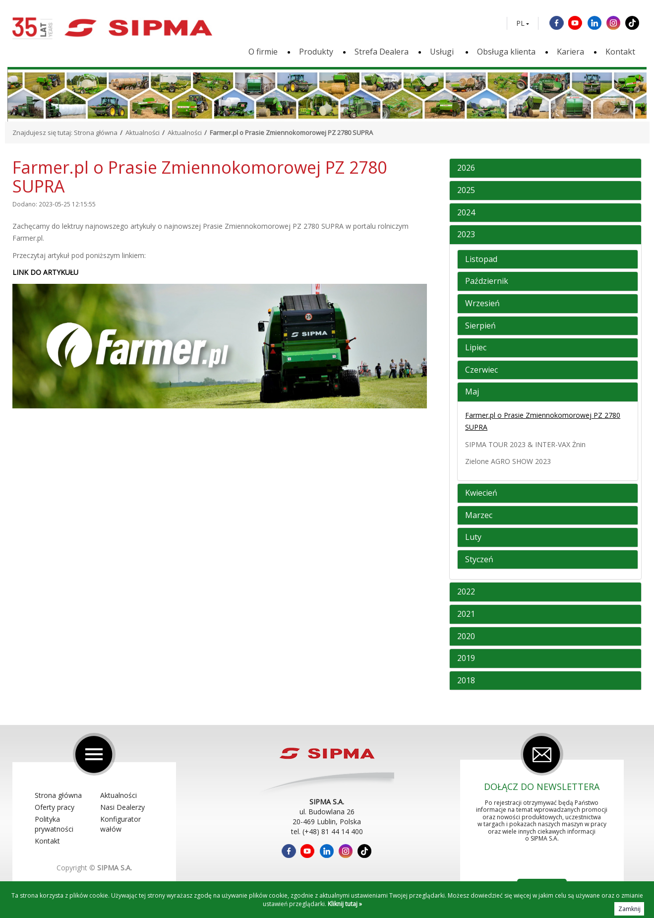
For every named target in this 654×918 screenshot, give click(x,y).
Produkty (316, 51)
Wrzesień (482, 303)
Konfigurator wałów (120, 824)
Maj (472, 392)
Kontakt (620, 51)
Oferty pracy (54, 807)
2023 (466, 234)
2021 (466, 614)
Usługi (443, 51)
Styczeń (479, 559)
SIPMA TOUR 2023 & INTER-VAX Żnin (525, 444)
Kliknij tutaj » (345, 904)
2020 (466, 636)
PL (520, 23)
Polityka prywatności (54, 824)
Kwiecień (481, 493)
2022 (466, 592)
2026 (466, 168)
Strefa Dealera (382, 51)
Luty (473, 537)
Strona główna (96, 132)
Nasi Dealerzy (122, 807)
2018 (466, 680)
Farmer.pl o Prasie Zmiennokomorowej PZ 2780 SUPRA (542, 421)
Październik (486, 281)
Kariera (570, 51)
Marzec (478, 515)
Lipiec (475, 347)
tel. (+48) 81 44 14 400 (327, 831)
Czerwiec (481, 370)
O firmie (263, 51)
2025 (466, 190)
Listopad (481, 259)
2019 (466, 658)
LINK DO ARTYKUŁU (45, 272)
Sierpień (480, 326)
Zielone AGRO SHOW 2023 (508, 461)
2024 (466, 212)
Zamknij (629, 909)
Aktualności (142, 132)
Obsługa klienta (506, 51)
